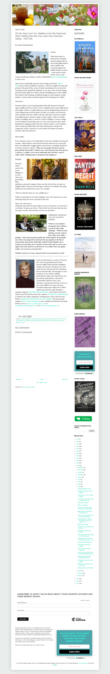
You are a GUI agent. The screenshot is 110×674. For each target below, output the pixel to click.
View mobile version (41, 382)
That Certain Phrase (82, 505)
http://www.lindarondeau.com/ (36, 303)
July (79, 479)
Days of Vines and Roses (30, 301)
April (79, 486)
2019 (77, 453)
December (80, 467)
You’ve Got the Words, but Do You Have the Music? (85, 516)
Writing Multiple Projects (84, 488)
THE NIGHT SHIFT (82, 502)
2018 (77, 456)
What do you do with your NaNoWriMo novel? (84, 557)
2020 (77, 451)
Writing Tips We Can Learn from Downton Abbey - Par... (85, 539)
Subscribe (84, 367)
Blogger (55, 665)
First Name (20, 610)
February (80, 573)
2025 (77, 439)
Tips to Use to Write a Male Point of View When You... (85, 508)
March (79, 571)
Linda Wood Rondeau (47, 318)
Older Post (65, 379)
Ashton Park (23, 318)
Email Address (22, 603)
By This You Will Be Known (84, 542)
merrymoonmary (82, 663)
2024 (77, 441)
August (80, 477)
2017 (77, 458)
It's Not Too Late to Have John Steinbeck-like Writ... (85, 499)
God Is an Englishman (58, 77)
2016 (77, 460)
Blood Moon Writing (82, 524)
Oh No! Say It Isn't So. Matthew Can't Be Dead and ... (85, 535)
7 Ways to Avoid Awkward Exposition (84, 549)
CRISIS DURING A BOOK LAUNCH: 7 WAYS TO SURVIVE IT (84, 520)
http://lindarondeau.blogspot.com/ (49, 305)
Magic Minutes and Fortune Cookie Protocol (84, 512)
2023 (77, 444)
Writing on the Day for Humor (85, 568)
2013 (77, 578)
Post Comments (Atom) (28, 387)
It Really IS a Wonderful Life (58, 294)
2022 (77, 446)
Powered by (85, 373)
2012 (77, 581)
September (81, 474)
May (79, 484)
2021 (77, 448)
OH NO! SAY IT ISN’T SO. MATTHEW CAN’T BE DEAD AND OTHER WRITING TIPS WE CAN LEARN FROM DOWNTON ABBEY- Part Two (41, 320)
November (80, 470)
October (80, 472)
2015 (77, 463)
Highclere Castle (30, 318)
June (79, 482)
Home (42, 379)
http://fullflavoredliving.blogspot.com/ (26, 305)
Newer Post (19, 379)
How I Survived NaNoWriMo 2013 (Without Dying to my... (85, 553)
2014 (77, 465)
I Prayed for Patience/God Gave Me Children (36, 299)
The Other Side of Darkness (38, 292)
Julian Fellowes (38, 318)
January (80, 575)
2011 (77, 583)
